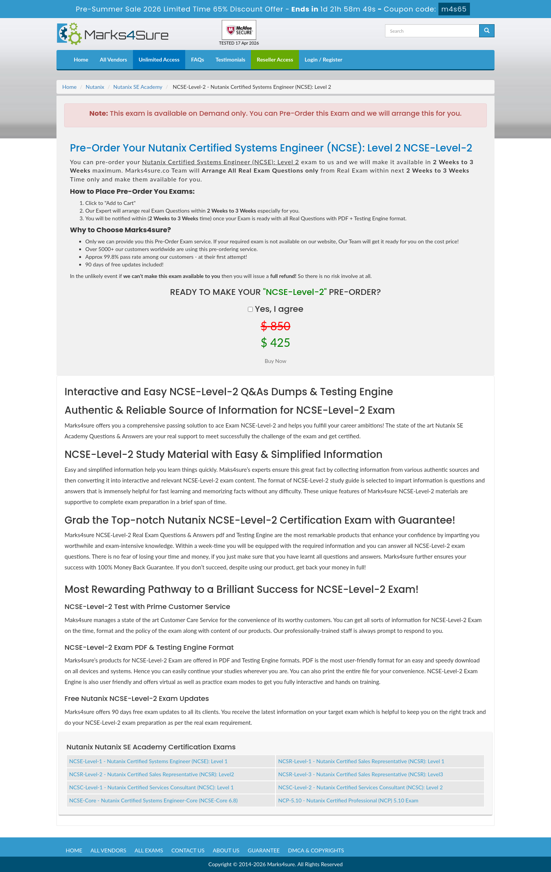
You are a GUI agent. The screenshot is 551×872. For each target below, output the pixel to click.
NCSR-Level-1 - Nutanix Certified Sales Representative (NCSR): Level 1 (361, 761)
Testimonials (230, 59)
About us (226, 850)
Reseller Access (275, 59)
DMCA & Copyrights (316, 850)
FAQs (197, 59)
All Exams (148, 850)
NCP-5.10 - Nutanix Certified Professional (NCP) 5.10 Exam (348, 800)
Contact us (187, 850)
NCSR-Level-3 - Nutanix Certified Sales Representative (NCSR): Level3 (360, 774)
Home (81, 59)
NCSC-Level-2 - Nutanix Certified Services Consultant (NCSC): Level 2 (360, 787)
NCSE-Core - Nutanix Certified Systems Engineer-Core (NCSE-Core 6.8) (153, 800)
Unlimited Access (159, 59)
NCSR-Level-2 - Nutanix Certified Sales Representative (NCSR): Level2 (151, 774)
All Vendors (113, 59)
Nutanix (95, 86)
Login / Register (323, 59)
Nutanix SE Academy (138, 86)
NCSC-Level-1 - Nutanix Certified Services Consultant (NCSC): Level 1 (151, 787)
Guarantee (264, 850)
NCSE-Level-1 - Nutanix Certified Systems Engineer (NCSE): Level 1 (148, 761)
